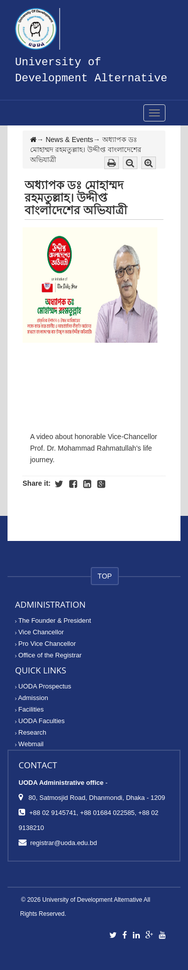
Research (30, 732)
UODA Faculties (40, 721)
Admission (31, 698)
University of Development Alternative (92, 899)
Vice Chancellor (39, 632)
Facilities (29, 709)
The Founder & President (53, 620)
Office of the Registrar (48, 655)
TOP (105, 576)
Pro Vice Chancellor (45, 643)
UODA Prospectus (43, 686)
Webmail (29, 744)
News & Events (69, 139)
